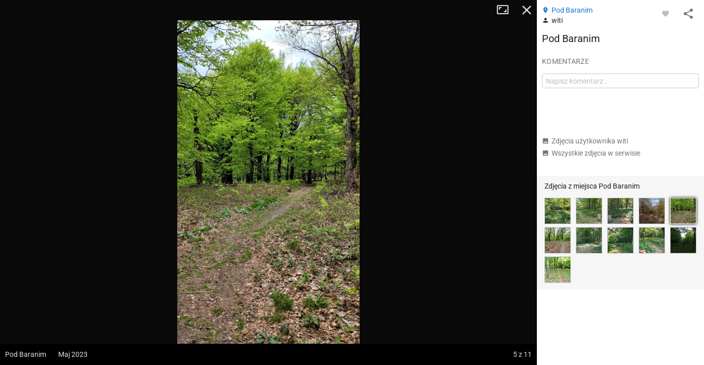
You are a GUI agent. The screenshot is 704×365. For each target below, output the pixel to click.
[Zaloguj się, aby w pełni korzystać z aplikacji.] (665, 13)
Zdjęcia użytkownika (585, 141)
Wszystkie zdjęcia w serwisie (591, 153)
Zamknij (527, 10)
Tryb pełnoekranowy (506, 10)
